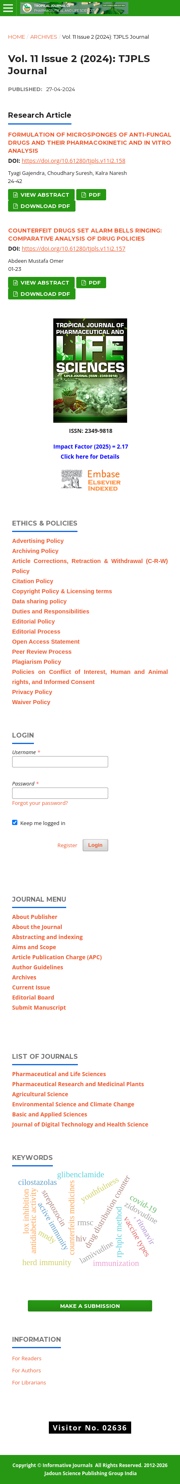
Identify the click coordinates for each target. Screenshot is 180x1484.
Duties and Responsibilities (50, 611)
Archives (43, 36)
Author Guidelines (37, 967)
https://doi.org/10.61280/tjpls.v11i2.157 (74, 248)
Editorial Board (34, 997)
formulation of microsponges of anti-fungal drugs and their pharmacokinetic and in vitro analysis (90, 142)
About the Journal (37, 927)
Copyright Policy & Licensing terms (62, 591)
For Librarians (29, 1382)
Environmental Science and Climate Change (73, 1104)
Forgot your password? (40, 802)
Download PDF (44, 206)
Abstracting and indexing (47, 937)
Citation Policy (32, 581)
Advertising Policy (38, 541)
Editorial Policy (33, 621)
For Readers (27, 1358)
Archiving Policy (35, 551)
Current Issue (31, 987)
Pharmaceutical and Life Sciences (59, 1074)
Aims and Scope (34, 947)
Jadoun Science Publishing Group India (90, 1473)
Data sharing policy (39, 601)
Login (95, 845)
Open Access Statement (46, 641)
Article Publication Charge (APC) (57, 957)
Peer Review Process (41, 651)
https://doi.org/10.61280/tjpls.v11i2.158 (74, 160)
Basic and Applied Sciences (49, 1114)
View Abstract (44, 194)
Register (67, 845)
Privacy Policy (32, 692)
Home (16, 36)
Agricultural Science (40, 1094)
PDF (94, 194)
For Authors (26, 1370)
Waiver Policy (31, 702)
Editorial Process (36, 631)
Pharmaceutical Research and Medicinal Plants (78, 1084)
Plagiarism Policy (36, 662)
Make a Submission (90, 1306)
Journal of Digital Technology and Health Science (80, 1124)
